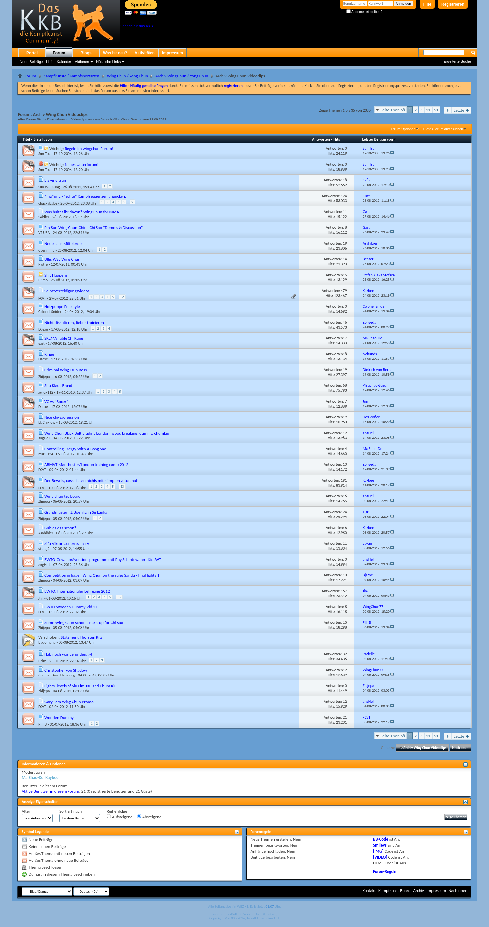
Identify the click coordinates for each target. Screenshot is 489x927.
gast (41, 343)
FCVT (42, 298)
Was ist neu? (115, 53)
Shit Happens (55, 275)
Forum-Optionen (403, 129)
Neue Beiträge (31, 62)
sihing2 (44, 548)
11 (428, 109)
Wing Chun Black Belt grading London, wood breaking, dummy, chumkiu (106, 433)
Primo (43, 280)
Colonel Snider (50, 311)
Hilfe (427, 4)
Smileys (380, 845)
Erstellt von (42, 139)
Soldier (43, 217)
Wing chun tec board (62, 496)
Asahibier (45, 533)
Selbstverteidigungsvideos (67, 290)
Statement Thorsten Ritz (81, 637)
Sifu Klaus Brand (58, 385)
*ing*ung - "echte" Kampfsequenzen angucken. (85, 196)
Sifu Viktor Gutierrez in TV (66, 543)
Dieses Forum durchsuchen (443, 129)
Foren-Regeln (384, 871)
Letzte (461, 110)
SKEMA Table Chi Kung (63, 338)
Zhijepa (44, 376)
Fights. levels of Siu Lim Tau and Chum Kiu (80, 685)
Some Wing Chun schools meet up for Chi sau (83, 622)
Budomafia (47, 642)
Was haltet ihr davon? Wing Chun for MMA (81, 211)
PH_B (42, 724)
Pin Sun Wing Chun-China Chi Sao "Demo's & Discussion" (93, 227)
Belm (42, 661)
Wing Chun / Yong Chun (127, 75)
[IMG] (378, 851)
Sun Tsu (44, 153)
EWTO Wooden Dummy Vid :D (70, 606)
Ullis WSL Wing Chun (62, 259)
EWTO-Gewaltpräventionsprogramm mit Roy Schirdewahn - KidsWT (102, 559)
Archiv (418, 890)
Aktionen (82, 62)
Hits (336, 139)
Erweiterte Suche (457, 61)
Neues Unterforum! (81, 164)
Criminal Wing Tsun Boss (65, 369)
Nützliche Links (108, 62)
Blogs (85, 53)
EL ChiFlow (46, 422)
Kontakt (369, 890)
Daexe (43, 329)
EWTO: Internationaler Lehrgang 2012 (77, 591)
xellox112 (45, 392)
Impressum (172, 53)
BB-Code (380, 839)
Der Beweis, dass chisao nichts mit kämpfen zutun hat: (91, 480)
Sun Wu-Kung (49, 187)
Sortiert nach (70, 811)
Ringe (49, 354)
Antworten (321, 139)
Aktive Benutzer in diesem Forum (50, 791)
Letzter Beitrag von (379, 139)
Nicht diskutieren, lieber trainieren (74, 322)
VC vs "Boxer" (56, 401)
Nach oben (460, 748)
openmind (46, 250)
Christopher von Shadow (65, 670)
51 (436, 109)
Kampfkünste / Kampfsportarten (71, 75)
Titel (26, 139)
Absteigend (149, 816)
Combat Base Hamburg (56, 675)
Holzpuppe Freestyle (62, 306)
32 (122, 297)
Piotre (43, 264)
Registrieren (452, 4)
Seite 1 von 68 (393, 109)
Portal (32, 53)
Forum (59, 53)
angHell (44, 438)
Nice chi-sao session (61, 417)
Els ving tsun (55, 180)
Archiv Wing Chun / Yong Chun (181, 75)
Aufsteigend (120, 816)
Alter (26, 811)
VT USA (44, 232)
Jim (40, 598)
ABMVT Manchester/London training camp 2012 (86, 464)
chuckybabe (47, 203)
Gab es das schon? (60, 527)
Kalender (64, 62)
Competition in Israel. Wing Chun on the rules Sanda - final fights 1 (101, 575)
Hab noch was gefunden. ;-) (68, 654)
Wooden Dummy (59, 717)
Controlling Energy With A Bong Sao (75, 448)
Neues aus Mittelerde (63, 243)
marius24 (45, 454)
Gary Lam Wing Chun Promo (69, 701)
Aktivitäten (145, 53)
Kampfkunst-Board (394, 890)
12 (119, 597)
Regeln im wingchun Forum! (89, 148)
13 (122, 486)
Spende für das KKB (136, 26)
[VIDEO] (380, 857)
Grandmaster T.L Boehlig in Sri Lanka (75, 512)
